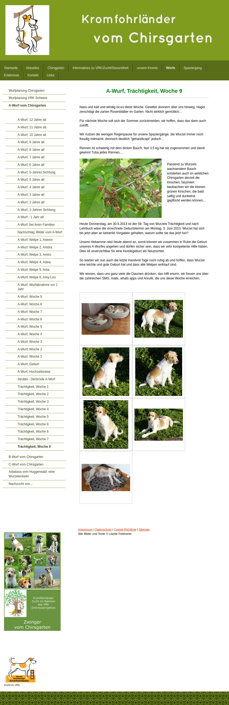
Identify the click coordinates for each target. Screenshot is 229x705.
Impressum (85, 529)
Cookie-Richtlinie (125, 529)
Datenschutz (103, 529)
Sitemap (144, 529)
